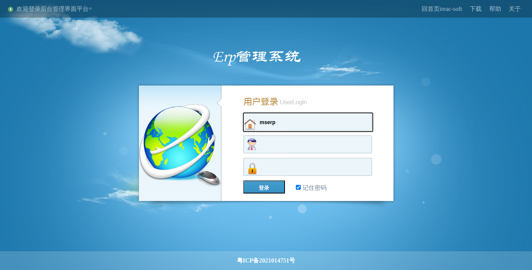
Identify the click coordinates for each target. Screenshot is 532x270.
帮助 (495, 9)
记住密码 (311, 187)
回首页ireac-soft (442, 9)
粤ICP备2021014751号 (266, 260)
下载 (476, 9)
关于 (515, 9)
